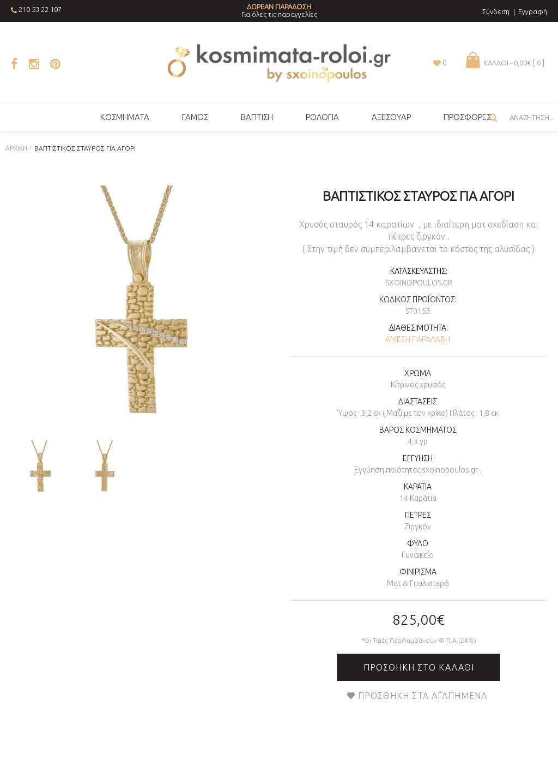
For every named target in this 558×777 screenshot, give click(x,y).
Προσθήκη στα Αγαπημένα (422, 696)
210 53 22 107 (40, 9)
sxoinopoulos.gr (418, 282)
